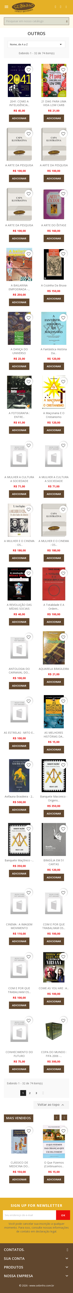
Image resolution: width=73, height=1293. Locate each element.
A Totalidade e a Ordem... (53, 606)
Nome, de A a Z (36, 44)
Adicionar (19, 118)
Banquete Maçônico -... (19, 860)
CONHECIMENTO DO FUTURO (19, 1054)
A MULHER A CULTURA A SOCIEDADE (19, 479)
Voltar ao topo (51, 1104)
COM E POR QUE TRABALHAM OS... (53, 926)
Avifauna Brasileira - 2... (19, 796)
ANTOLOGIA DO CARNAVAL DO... (19, 670)
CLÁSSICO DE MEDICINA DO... (19, 1164)
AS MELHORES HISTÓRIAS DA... (54, 734)
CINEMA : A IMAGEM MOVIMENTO (19, 926)
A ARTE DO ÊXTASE (53, 225)
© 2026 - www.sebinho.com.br (36, 1285)
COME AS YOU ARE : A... (54, 988)
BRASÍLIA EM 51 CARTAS (53, 862)
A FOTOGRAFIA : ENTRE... (19, 415)
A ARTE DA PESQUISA (19, 165)
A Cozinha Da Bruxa (53, 285)
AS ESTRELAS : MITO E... (19, 732)
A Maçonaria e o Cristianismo (53, 415)
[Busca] (36, 21)
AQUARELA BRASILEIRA (54, 669)
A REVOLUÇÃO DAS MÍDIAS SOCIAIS (19, 606)
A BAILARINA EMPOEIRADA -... (19, 287)
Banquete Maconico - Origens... (53, 798)
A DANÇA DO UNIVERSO (19, 351)
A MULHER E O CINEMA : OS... (19, 543)
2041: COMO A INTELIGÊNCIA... (19, 103)
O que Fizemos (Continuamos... (54, 1164)
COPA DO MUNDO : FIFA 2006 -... (54, 1054)
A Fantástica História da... (54, 351)
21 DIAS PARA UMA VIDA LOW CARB (53, 103)
